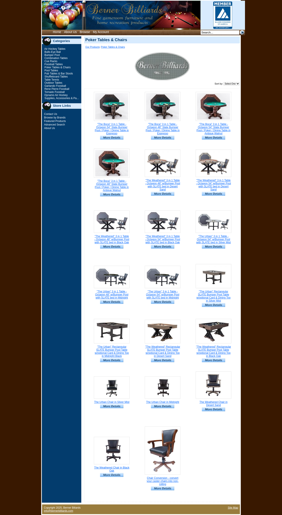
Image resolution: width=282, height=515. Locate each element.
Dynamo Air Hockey (56, 95)
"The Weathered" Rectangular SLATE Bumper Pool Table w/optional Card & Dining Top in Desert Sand (162, 351)
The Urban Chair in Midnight (162, 402)
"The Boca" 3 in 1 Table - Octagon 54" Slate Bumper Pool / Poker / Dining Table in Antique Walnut (213, 129)
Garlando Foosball (55, 85)
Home (57, 32)
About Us (70, 32)
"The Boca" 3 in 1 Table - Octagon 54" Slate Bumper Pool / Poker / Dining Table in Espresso (112, 129)
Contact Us (50, 114)
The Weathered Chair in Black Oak (111, 469)
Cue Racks (50, 61)
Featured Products (55, 121)
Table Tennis (51, 79)
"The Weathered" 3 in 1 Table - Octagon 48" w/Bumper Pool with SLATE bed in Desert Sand (162, 185)
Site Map (233, 507)
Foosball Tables (53, 64)
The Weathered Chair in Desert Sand (213, 404)
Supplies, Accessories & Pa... (61, 98)
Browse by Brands (54, 117)
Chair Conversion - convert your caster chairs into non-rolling (163, 481)
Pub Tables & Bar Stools (58, 73)
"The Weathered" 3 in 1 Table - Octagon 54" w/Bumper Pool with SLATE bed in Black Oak (162, 239)
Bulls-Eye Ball (52, 52)
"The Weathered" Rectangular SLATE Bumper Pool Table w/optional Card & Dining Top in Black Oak (213, 351)
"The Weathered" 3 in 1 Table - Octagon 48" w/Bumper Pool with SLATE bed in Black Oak (111, 239)
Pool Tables (51, 70)
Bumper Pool (52, 55)
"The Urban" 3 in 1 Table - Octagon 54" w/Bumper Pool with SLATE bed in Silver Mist (213, 239)
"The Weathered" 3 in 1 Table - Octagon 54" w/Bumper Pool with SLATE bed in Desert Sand (213, 185)
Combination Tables (56, 58)
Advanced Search (54, 124)
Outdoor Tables (53, 82)
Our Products (92, 47)
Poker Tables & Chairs (57, 67)
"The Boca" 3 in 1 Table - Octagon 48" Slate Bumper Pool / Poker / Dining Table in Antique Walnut (112, 185)
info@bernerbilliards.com (58, 510)
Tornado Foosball (54, 92)
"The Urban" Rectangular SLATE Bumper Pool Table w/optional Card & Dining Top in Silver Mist (214, 296)
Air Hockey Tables (54, 48)
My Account (101, 32)
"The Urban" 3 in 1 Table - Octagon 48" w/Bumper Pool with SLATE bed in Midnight (111, 294)
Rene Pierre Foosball (56, 88)
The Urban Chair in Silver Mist (111, 402)
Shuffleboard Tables (56, 76)
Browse (85, 32)
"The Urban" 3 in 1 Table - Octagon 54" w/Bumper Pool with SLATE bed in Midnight (162, 294)
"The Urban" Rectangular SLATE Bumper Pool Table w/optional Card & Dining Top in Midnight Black (112, 351)
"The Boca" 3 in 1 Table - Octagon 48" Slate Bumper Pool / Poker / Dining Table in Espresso (163, 129)
